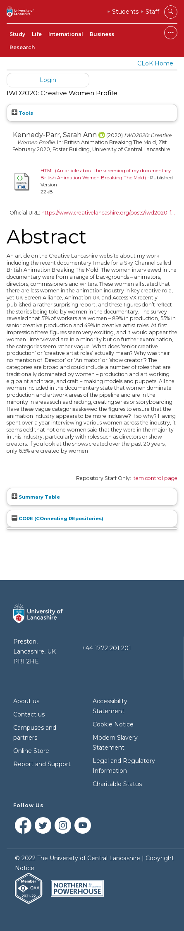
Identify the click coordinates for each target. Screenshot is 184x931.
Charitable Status (117, 784)
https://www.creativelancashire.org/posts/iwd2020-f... (108, 213)
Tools (22, 113)
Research (22, 47)
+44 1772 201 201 (106, 648)
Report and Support (42, 764)
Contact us (29, 714)
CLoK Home (155, 63)
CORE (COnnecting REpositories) (57, 518)
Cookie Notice (113, 724)
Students (125, 11)
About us (26, 701)
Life (37, 34)
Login (48, 80)
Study (17, 34)
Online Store (31, 751)
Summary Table (36, 497)
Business (102, 34)
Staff (152, 11)
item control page (154, 478)
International (65, 34)
